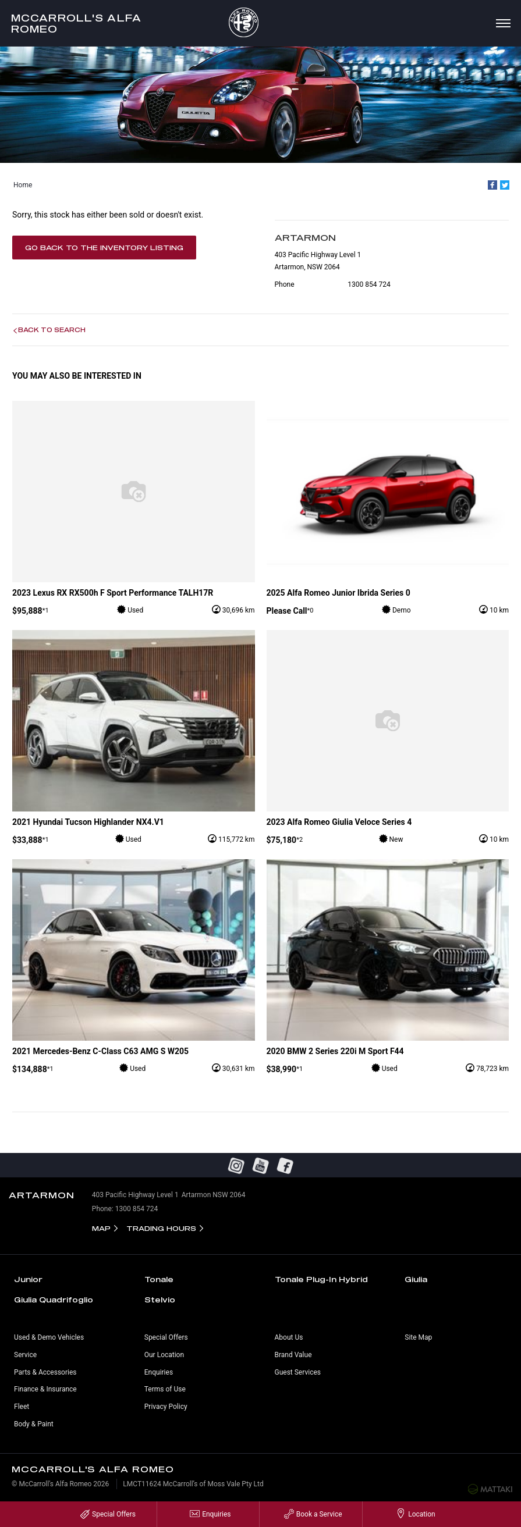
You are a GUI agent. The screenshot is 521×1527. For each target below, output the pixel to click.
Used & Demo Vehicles (49, 1337)
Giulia (416, 1279)
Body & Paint (34, 1424)
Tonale (158, 1279)
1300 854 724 (369, 284)
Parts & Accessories (45, 1372)
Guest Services (298, 1372)
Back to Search (52, 329)
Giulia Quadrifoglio (53, 1299)
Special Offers (166, 1337)
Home (22, 185)
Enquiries (158, 1372)
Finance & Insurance (45, 1389)
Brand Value (293, 1355)
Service (25, 1355)
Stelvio (159, 1299)
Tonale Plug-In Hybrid (321, 1279)
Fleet (21, 1407)
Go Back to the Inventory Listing (104, 247)
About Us (289, 1337)
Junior (28, 1279)
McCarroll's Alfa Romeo (76, 23)
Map (101, 1228)
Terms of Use (165, 1389)
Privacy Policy (165, 1407)
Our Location (164, 1355)
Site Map (418, 1337)
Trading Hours (161, 1228)
